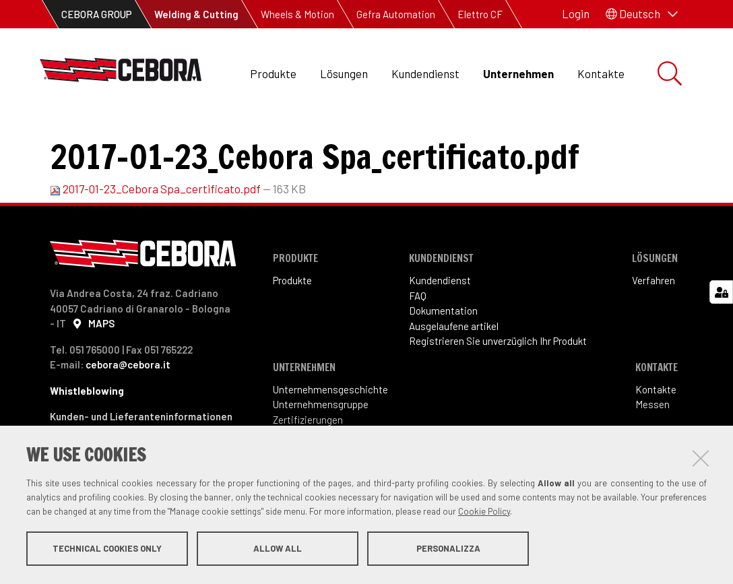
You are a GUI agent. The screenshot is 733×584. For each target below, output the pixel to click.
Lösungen (344, 73)
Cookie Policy (484, 512)
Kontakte (601, 73)
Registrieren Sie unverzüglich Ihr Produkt (498, 386)
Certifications (184, 135)
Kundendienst (425, 73)
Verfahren (653, 325)
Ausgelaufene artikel (454, 371)
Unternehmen (518, 73)
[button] (641, 14)
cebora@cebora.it (128, 409)
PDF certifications (283, 135)
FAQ (417, 341)
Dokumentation (443, 356)
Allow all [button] (277, 549)
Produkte (273, 73)
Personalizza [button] (448, 549)
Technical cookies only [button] (107, 549)
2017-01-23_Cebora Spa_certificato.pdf (156, 233)
